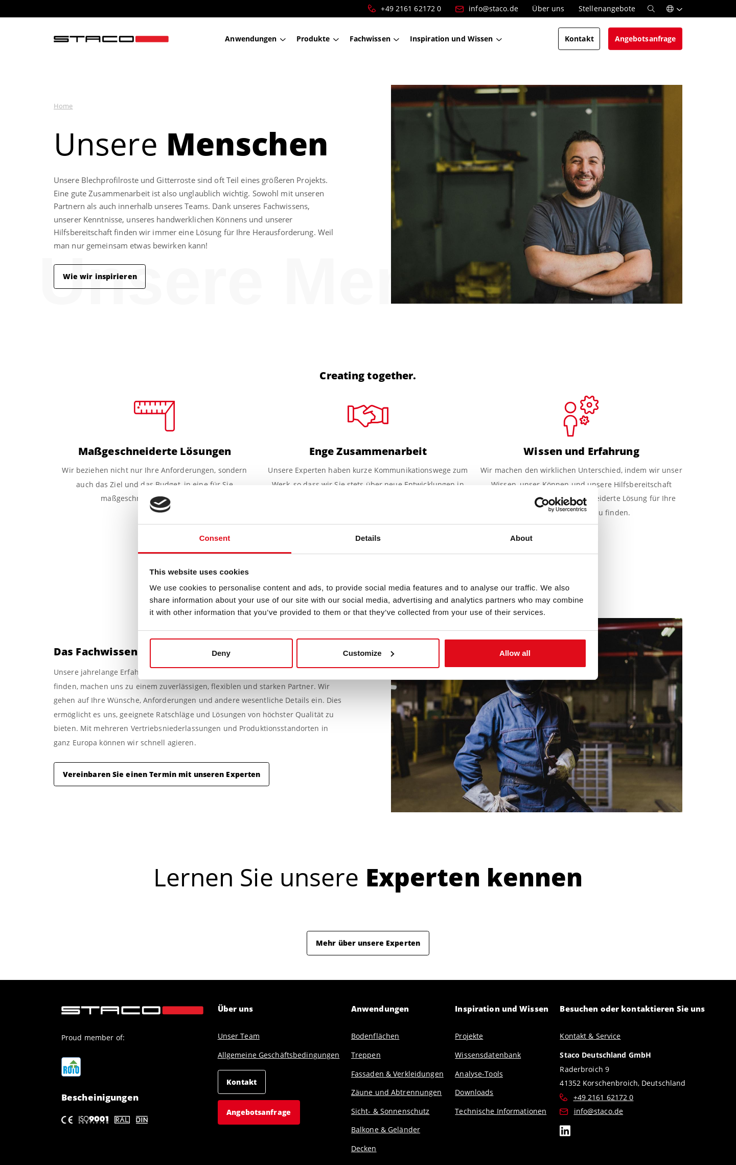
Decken (364, 1148)
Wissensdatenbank (488, 1055)
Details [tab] (368, 538)
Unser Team (239, 1036)
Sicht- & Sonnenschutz (390, 1111)
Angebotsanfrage (258, 1112)
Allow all (515, 653)
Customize (368, 653)
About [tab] (521, 538)
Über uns (236, 1008)
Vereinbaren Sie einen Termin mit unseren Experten (162, 774)
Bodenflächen (375, 1036)
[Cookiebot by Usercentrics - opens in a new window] (542, 504)
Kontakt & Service (590, 1036)
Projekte (469, 1036)
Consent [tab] (215, 538)
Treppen (366, 1055)
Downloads (474, 1092)
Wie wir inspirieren (100, 276)
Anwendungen (380, 1008)
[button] (674, 8)
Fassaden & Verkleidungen (397, 1074)
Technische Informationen (500, 1111)
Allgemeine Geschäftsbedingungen (279, 1055)
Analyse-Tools (479, 1074)
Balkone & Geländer (385, 1129)
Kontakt (241, 1082)
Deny (221, 653)
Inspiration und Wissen (501, 1008)
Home (63, 105)
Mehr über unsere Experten (368, 943)
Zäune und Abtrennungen (396, 1092)
